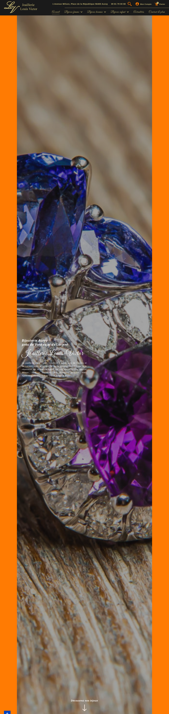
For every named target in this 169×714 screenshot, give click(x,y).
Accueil (56, 12)
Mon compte (146, 4)
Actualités (138, 12)
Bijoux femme (73, 12)
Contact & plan (157, 12)
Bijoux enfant (120, 12)
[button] (131, 4)
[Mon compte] (137, 4)
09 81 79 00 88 (118, 4)
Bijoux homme (96, 12)
